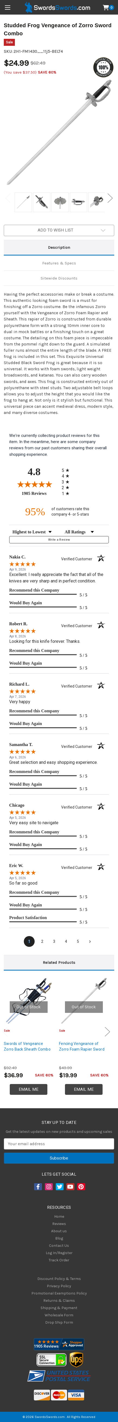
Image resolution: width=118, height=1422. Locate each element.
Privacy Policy (59, 1286)
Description (59, 247)
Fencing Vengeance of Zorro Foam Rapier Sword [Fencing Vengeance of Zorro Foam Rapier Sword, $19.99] (81, 1046)
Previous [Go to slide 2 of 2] (7, 198)
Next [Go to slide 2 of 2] (110, 198)
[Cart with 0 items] (108, 7)
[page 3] (54, 941)
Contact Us (59, 1245)
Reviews (59, 1223)
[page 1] (29, 941)
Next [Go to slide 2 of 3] (107, 1031)
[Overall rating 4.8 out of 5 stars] (34, 484)
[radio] (67, 470)
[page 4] (66, 941)
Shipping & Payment (59, 1308)
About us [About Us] (59, 1231)
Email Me (28, 1089)
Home (59, 1216)
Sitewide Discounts (59, 278)
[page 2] (42, 941)
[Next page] (90, 941)
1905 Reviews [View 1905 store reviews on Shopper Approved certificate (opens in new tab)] (40, 493)
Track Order (59, 1260)
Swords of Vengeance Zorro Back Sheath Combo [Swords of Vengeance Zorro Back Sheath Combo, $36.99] (27, 1046)
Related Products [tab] (59, 962)
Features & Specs (59, 263)
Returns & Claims (59, 1300)
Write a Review (59, 539)
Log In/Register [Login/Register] (59, 1253)
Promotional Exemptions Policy (59, 1293)
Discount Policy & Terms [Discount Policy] (59, 1278)
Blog (59, 1238)
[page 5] (78, 941)
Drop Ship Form (59, 1322)
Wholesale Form (59, 1315)
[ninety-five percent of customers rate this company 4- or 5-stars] (59, 511)
